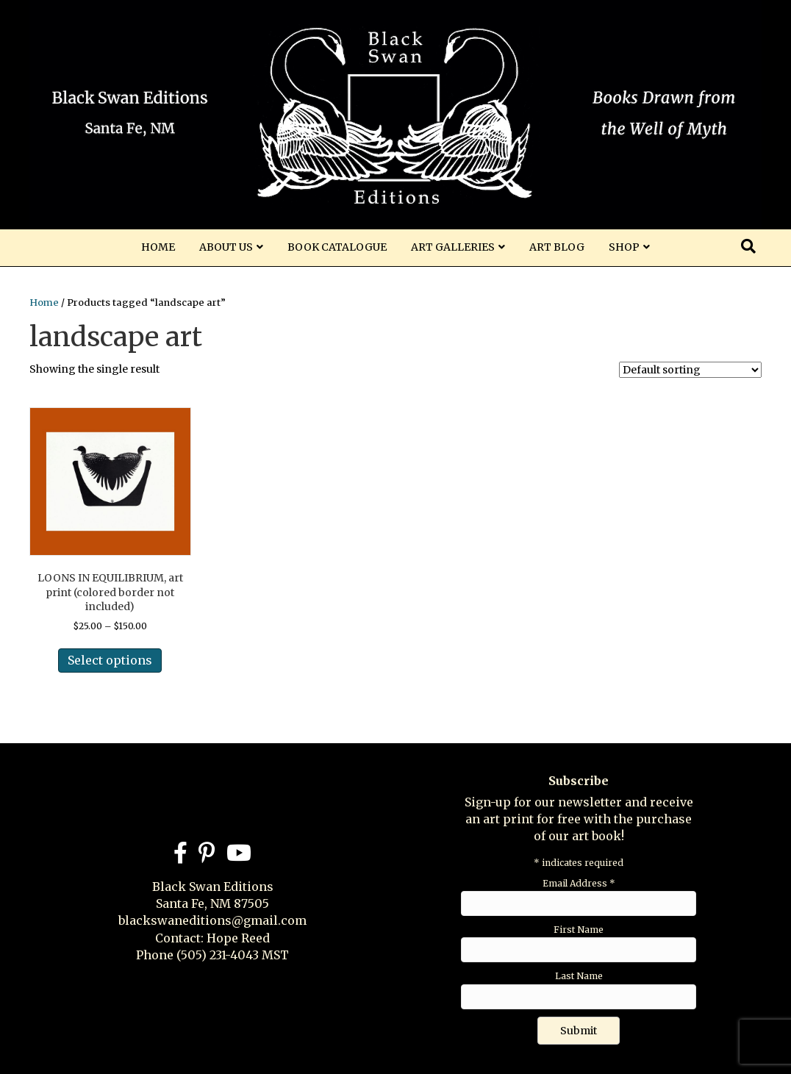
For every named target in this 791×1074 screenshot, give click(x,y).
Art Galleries (453, 247)
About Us (226, 247)
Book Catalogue (337, 247)
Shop (624, 247)
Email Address (579, 883)
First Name (579, 929)
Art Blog (556, 247)
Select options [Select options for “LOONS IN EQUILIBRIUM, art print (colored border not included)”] (110, 660)
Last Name (579, 975)
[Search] (748, 246)
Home (158, 247)
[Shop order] (690, 370)
